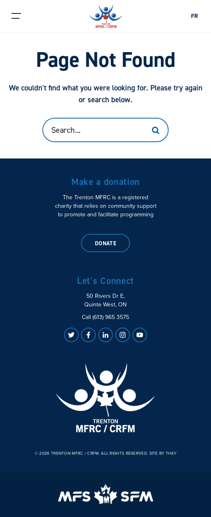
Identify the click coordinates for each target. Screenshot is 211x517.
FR (194, 16)
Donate (105, 243)
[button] (16, 16)
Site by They (163, 453)
